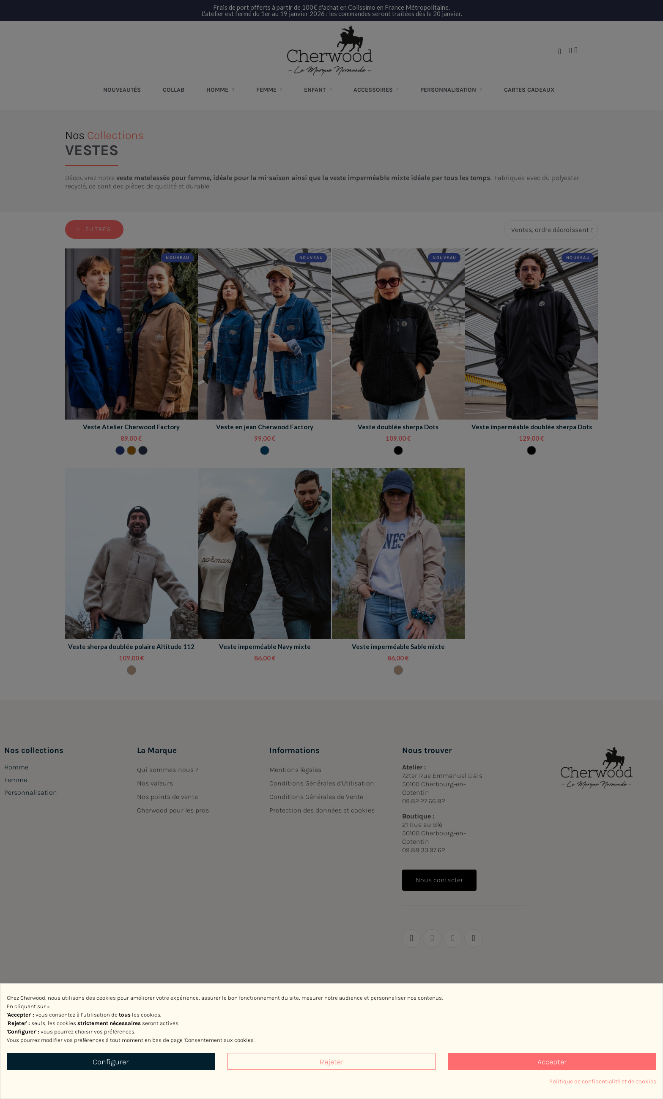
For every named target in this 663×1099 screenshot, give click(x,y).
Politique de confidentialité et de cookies (602, 1081)
